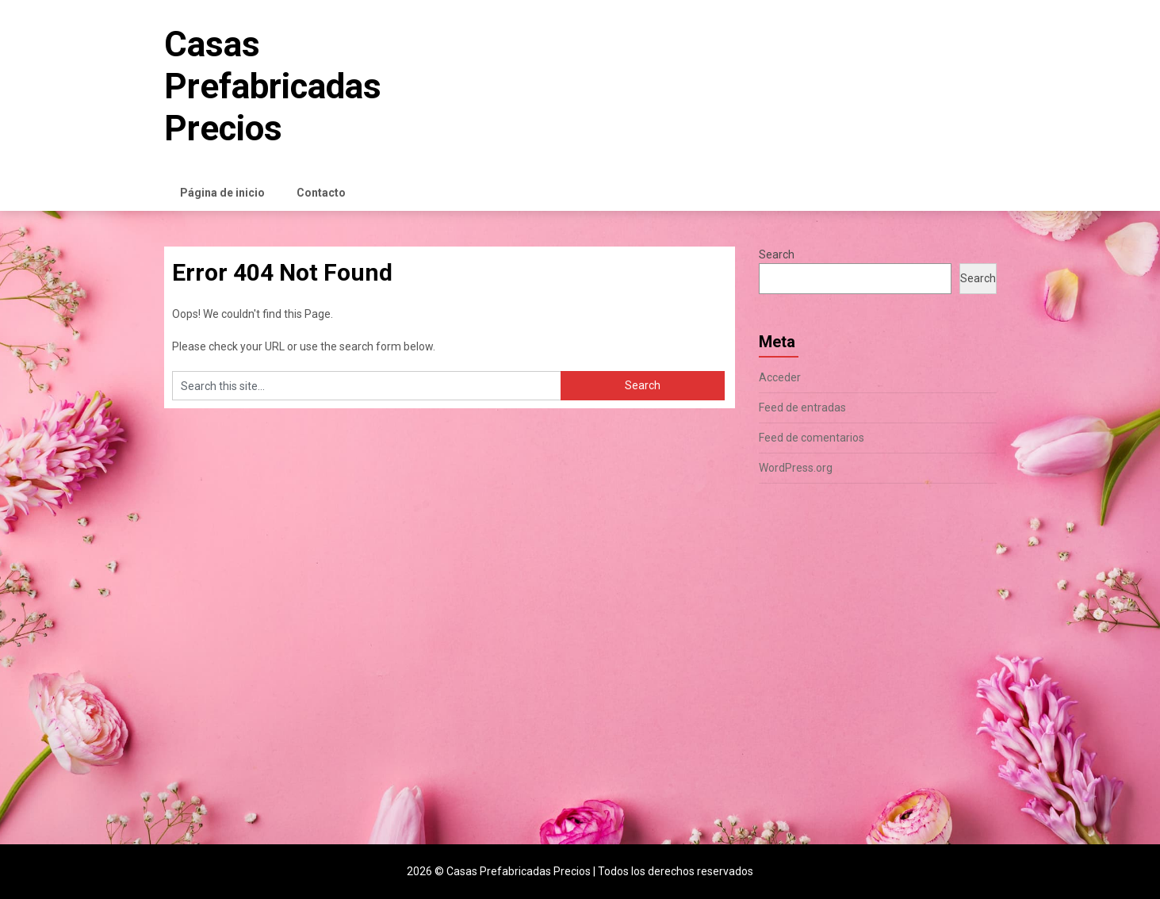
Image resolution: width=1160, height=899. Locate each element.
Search (776, 254)
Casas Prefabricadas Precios (272, 86)
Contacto (321, 192)
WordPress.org (796, 467)
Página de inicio (222, 192)
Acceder (780, 377)
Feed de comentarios (811, 437)
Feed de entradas (802, 407)
